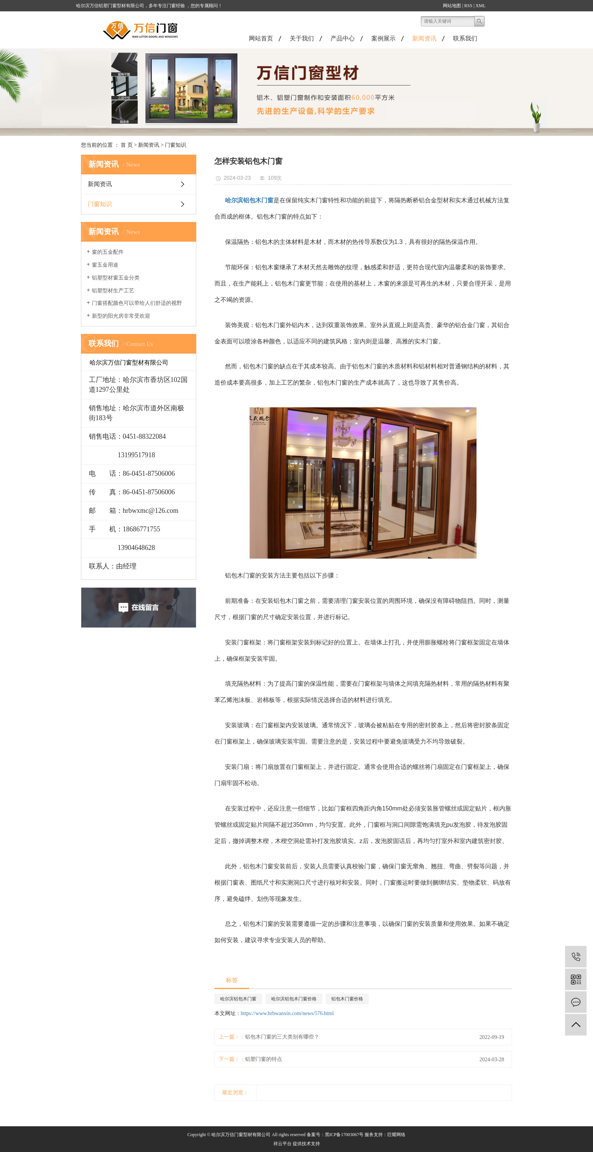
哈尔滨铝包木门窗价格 (294, 998)
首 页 (127, 145)
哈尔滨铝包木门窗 (238, 998)
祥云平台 (282, 1143)
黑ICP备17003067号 (344, 1134)
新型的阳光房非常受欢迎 (121, 316)
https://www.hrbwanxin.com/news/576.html (287, 1013)
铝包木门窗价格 (347, 998)
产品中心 (343, 38)
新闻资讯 (424, 38)
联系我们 (465, 38)
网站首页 (261, 38)
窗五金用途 (105, 265)
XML (480, 5)
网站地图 (452, 5)
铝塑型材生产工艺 (113, 290)
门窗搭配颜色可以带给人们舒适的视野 (137, 303)
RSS (468, 5)
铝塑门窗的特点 (263, 1059)
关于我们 (302, 38)
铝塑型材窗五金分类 (116, 278)
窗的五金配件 (108, 252)
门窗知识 (175, 145)
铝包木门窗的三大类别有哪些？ (282, 1037)
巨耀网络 (396, 1134)
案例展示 (383, 38)
